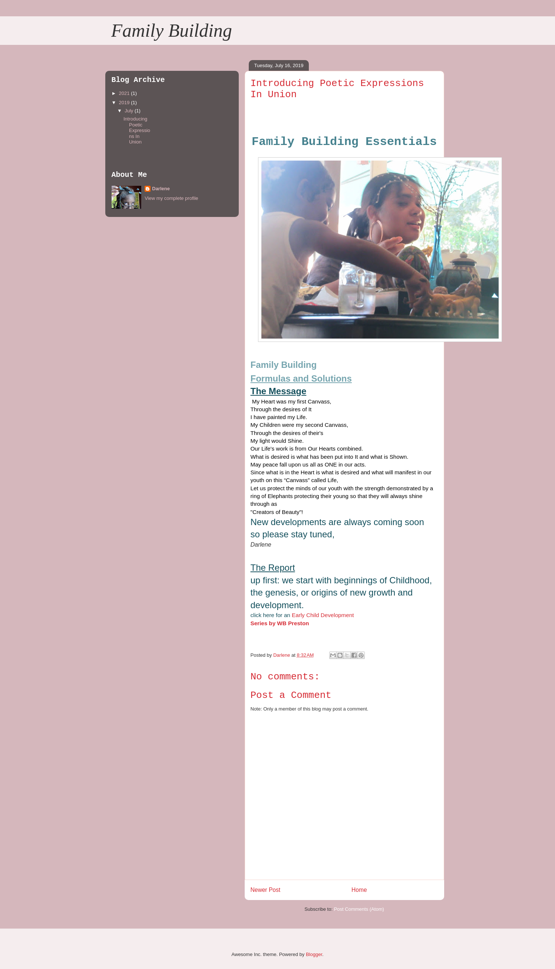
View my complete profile (171, 198)
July (130, 110)
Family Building (171, 30)
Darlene (161, 188)
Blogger (314, 954)
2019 (125, 102)
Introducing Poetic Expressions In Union (136, 130)
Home (359, 890)
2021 (125, 93)
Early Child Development (322, 615)
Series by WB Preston (281, 623)
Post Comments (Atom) (359, 909)
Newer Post (266, 890)
